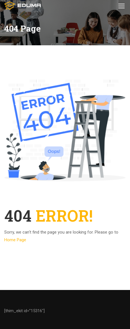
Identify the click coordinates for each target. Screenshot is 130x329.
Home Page (15, 239)
